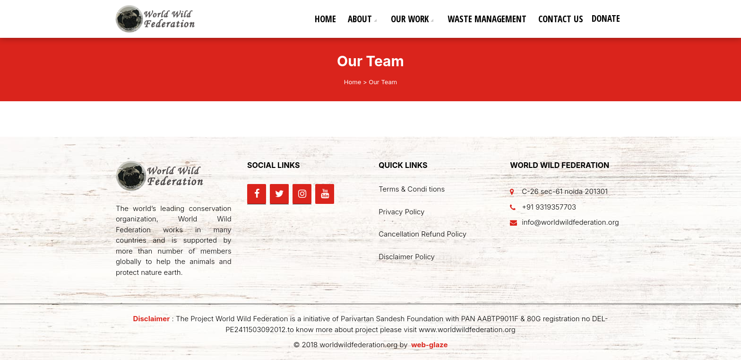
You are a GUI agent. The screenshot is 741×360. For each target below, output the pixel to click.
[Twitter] (279, 194)
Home (325, 19)
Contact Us (560, 19)
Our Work (410, 19)
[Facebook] (256, 194)
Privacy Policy (401, 211)
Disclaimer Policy (407, 256)
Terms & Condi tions (412, 188)
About (360, 19)
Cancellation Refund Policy (422, 233)
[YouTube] (324, 194)
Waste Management (487, 19)
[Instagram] (302, 194)
